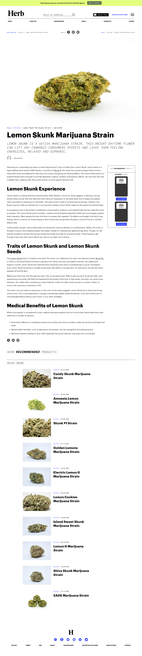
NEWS (10, 21)
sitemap (128, 645)
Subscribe (100, 15)
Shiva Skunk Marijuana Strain (71, 572)
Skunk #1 (57, 170)
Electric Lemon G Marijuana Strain (66, 474)
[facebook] (68, 32)
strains (17, 128)
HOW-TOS (33, 21)
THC (96, 276)
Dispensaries (59, 21)
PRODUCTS (107, 21)
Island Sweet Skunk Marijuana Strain (68, 523)
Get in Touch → (94, 3)
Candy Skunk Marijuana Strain (71, 376)
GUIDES (131, 21)
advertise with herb (120, 14)
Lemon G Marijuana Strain (68, 548)
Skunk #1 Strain (65, 423)
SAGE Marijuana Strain (71, 595)
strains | (56, 370)
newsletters (111, 645)
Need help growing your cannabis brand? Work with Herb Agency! (63, 3)
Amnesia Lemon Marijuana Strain (66, 400)
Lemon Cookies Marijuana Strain (66, 499)
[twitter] (73, 32)
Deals (84, 21)
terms (28, 645)
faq (40, 645)
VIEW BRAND (121, 199)
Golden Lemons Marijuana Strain (66, 450)
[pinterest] (78, 32)
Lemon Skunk (16, 258)
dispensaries (69, 645)
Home (9, 128)
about (52, 645)
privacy (14, 645)
